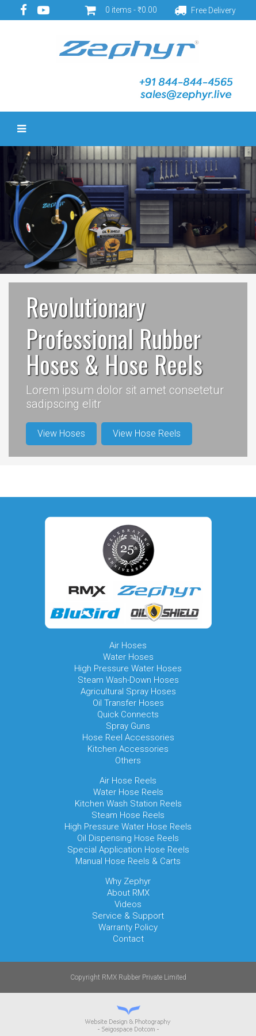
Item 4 (143, 484)
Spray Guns (128, 726)
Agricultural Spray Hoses (128, 691)
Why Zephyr (128, 881)
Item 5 (159, 484)
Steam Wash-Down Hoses (128, 680)
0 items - (131, 9)
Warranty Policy (128, 927)
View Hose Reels (147, 433)
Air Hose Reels (128, 780)
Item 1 (97, 484)
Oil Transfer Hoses (128, 703)
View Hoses (61, 433)
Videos (128, 904)
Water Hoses (128, 657)
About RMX (128, 893)
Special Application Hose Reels (128, 849)
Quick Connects (128, 714)
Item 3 (128, 484)
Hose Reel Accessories (128, 737)
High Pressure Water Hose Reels (128, 826)
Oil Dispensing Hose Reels (128, 838)
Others (128, 760)
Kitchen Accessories (128, 749)
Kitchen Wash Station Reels (128, 803)
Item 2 (112, 484)
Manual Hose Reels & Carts (128, 861)
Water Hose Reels (128, 792)
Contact (128, 939)
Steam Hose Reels (128, 815)
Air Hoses (128, 645)
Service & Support (128, 916)
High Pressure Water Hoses (128, 668)
